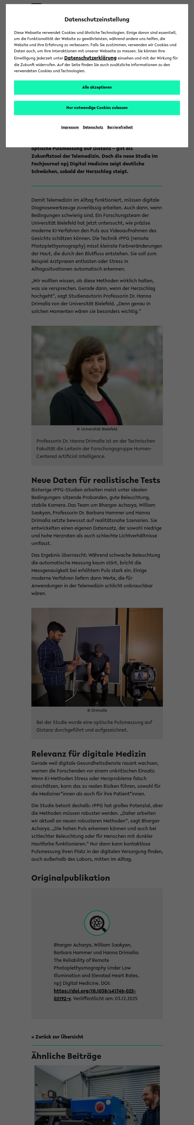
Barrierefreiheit (120, 127)
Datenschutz (93, 127)
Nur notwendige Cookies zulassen (97, 108)
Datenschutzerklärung (90, 58)
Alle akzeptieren (97, 88)
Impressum (70, 127)
